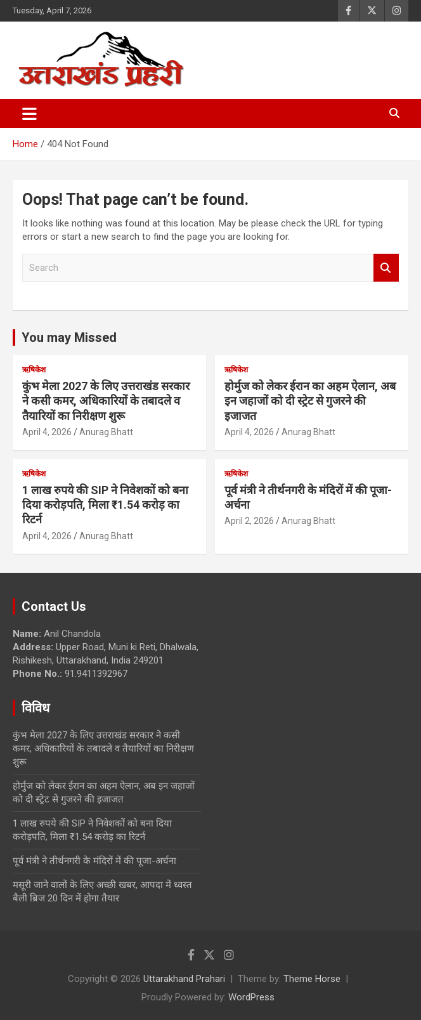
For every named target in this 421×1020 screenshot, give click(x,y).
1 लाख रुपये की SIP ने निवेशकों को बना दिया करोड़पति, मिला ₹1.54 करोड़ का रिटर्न (105, 504)
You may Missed (69, 337)
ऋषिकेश (34, 369)
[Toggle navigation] (29, 113)
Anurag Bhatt (106, 432)
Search (386, 268)
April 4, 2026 (47, 432)
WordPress (251, 997)
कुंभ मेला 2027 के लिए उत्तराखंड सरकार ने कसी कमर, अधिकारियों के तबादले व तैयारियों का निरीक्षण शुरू (106, 400)
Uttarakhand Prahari (184, 978)
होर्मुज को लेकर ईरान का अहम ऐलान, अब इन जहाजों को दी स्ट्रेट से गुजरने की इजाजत (310, 400)
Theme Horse (311, 978)
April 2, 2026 (249, 521)
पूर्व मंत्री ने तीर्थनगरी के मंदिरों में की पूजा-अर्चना (94, 860)
